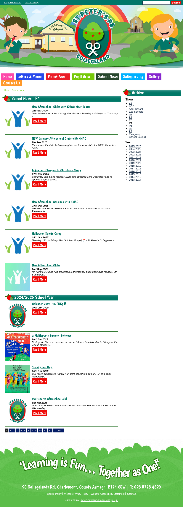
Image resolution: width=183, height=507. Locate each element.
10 (40, 430)
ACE (131, 106)
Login (115, 500)
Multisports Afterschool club (50, 399)
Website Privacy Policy (76, 493)
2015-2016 (135, 174)
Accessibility (31, 2)
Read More (39, 121)
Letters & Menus (29, 76)
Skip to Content (12, 2)
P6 (130, 128)
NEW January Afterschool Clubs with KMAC (59, 138)
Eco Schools (136, 111)
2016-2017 (135, 171)
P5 (130, 125)
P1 (130, 114)
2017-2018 (135, 168)
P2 (130, 117)
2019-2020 (135, 163)
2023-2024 (135, 151)
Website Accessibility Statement (107, 493)
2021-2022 (135, 157)
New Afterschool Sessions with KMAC (55, 202)
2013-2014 (135, 179)
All (130, 103)
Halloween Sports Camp (46, 233)
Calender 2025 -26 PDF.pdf (49, 304)
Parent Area (56, 76)
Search (176, 2)
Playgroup (134, 134)
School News (108, 76)
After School (136, 109)
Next (60, 430)
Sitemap (131, 493)
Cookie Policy (54, 493)
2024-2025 (135, 149)
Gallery (154, 76)
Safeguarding (133, 76)
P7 (130, 131)
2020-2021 (135, 160)
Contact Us (11, 83)
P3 (130, 120)
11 (45, 430)
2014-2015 (135, 177)
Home (7, 76)
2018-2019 (135, 165)
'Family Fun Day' (42, 367)
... (55, 430)
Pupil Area (82, 76)
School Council (137, 137)
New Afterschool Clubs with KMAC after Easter (61, 107)
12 (50, 430)
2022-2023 (135, 154)
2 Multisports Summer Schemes (51, 335)
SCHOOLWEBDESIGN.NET (95, 500)
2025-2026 (135, 146)
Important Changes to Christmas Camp (56, 170)
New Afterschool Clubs (46, 265)
